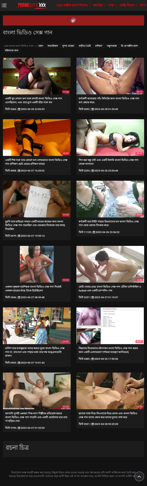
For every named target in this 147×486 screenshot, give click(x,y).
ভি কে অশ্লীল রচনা (129, 46)
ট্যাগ (142, 5)
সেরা (111, 5)
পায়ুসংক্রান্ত (112, 46)
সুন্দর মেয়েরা (68, 46)
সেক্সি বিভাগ (127, 5)
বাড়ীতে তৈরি (85, 46)
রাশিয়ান (98, 46)
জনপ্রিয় (98, 5)
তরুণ (40, 46)
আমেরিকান (52, 46)
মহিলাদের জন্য (11, 50)
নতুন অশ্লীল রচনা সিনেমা (72, 5)
